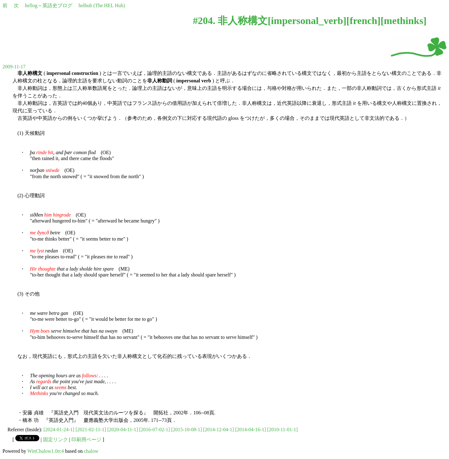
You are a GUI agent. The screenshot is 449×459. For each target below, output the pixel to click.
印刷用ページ (86, 439)
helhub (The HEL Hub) (102, 5)
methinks (403, 20)
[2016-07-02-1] (154, 429)
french (363, 20)
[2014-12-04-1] (218, 429)
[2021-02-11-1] (90, 429)
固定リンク (55, 439)
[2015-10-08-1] (186, 429)
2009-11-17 (14, 66)
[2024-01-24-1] (59, 429)
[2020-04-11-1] (122, 429)
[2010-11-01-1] (282, 429)
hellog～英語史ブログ (48, 5)
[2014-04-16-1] (250, 429)
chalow (91, 451)
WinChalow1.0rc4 (45, 451)
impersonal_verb (307, 20)
